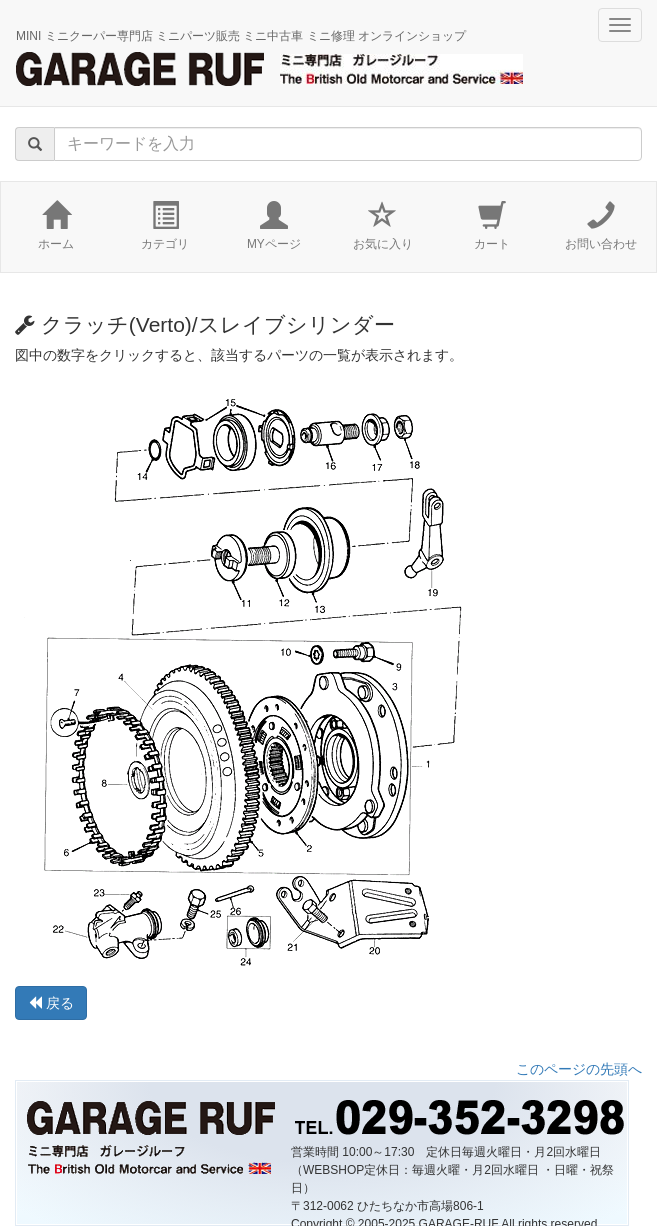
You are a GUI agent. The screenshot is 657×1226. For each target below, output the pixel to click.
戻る (51, 1003)
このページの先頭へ (579, 1069)
